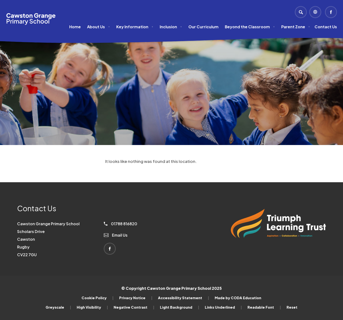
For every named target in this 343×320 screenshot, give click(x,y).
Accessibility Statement (183, 298)
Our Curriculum (203, 26)
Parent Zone (295, 26)
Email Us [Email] (116, 235)
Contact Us (326, 26)
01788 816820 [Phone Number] (120, 223)
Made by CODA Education (238, 298)
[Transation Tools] (315, 12)
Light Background (179, 307)
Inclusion (171, 26)
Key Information (134, 26)
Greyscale (58, 307)
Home (75, 26)
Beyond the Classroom (250, 26)
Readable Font (264, 307)
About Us (98, 26)
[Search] (301, 12)
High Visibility (92, 307)
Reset (292, 307)
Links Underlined (223, 307)
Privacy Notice (135, 298)
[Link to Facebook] (331, 12)
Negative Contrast (134, 307)
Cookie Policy (98, 298)
